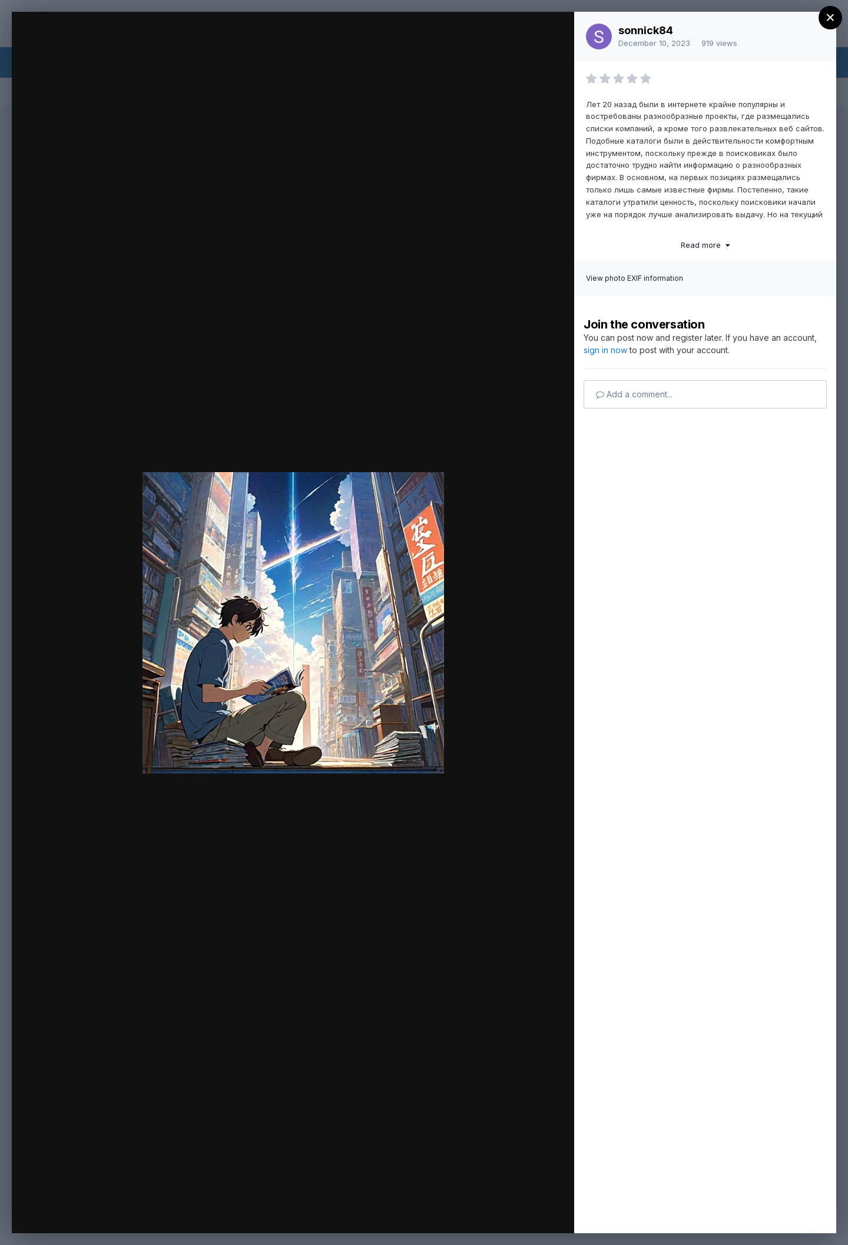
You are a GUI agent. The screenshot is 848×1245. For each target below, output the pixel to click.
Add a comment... (634, 394)
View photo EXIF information (634, 278)
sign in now (605, 350)
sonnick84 (645, 30)
